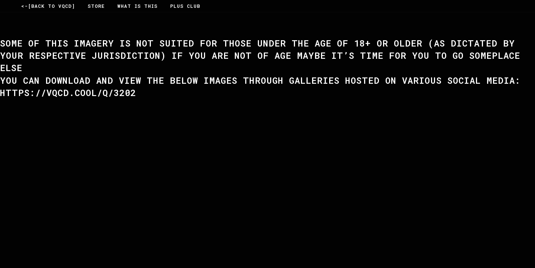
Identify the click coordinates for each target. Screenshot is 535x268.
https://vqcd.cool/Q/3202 (68, 93)
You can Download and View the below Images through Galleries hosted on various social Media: (260, 80)
